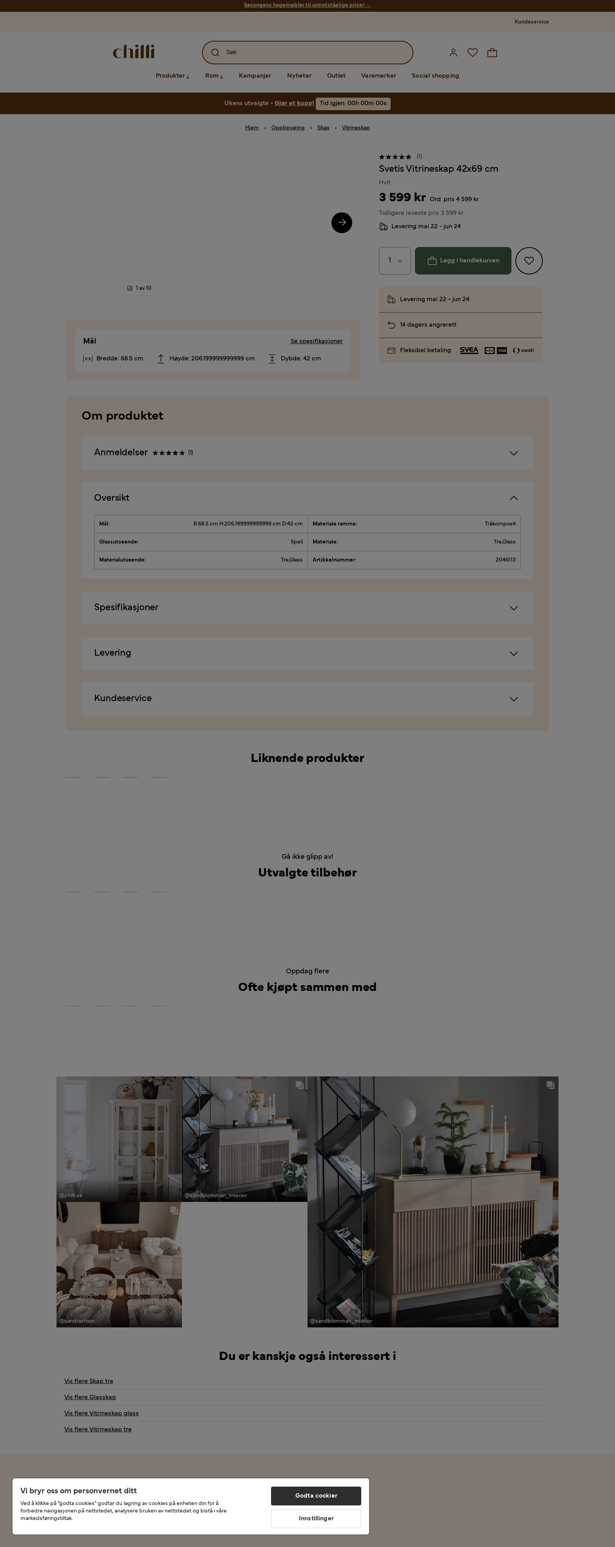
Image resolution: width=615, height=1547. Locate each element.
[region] (191, 1506)
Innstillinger (316, 1519)
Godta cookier (316, 1496)
